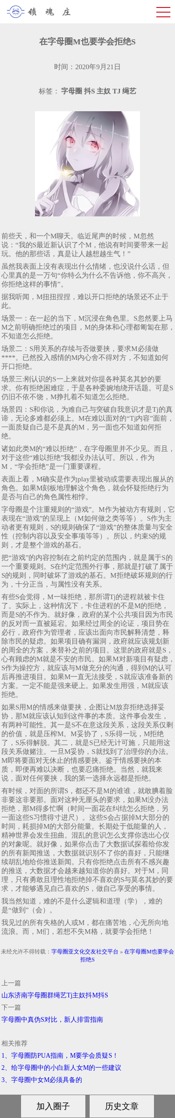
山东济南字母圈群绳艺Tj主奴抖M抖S (54, 995)
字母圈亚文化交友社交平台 (85, 951)
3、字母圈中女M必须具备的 (41, 1079)
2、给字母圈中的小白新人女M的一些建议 (61, 1067)
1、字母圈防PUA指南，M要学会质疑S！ (60, 1055)
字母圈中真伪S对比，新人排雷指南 (52, 1019)
